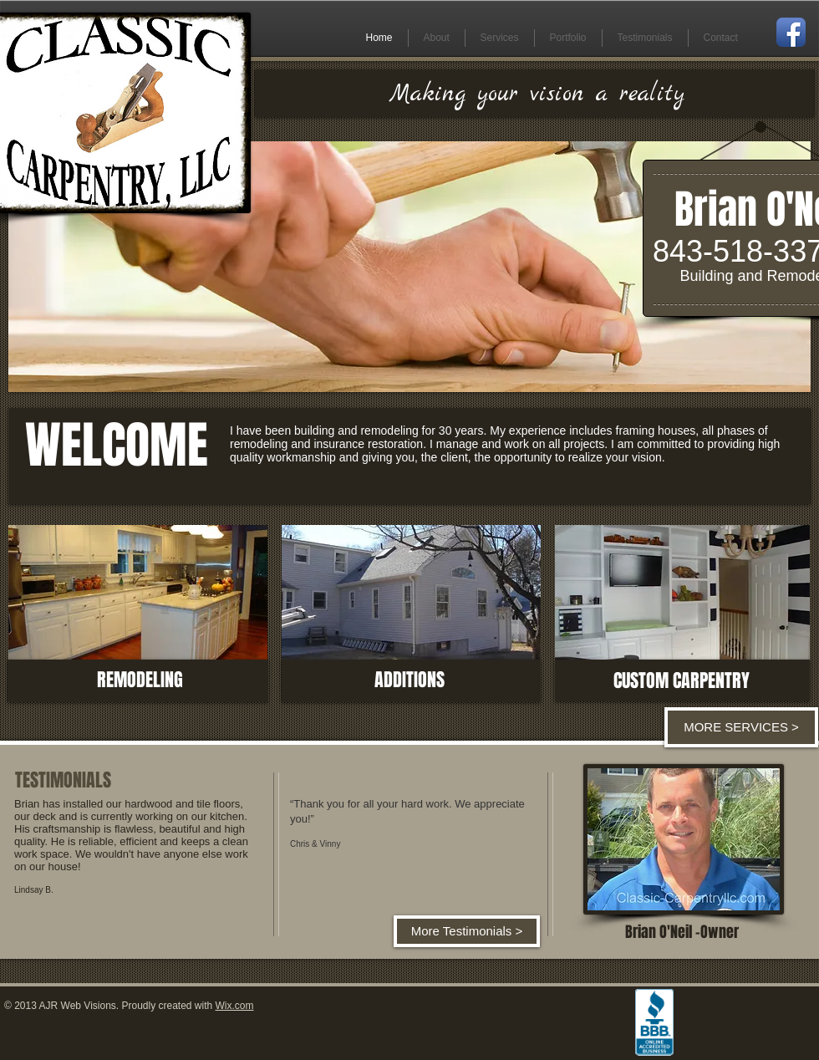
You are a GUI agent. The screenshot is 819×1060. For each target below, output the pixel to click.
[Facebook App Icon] (791, 32)
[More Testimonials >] (467, 931)
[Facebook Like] (745, 1007)
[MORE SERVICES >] (741, 727)
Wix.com (235, 1006)
